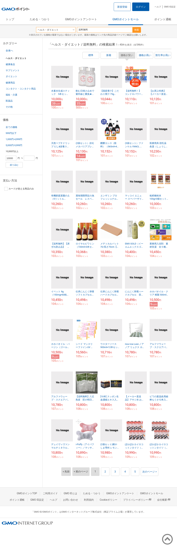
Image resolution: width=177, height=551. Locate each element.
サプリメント (13, 70)
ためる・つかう (40, 19)
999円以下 (11, 133)
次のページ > (149, 471)
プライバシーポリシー (137, 499)
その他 (9, 107)
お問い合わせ (70, 499)
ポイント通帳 (162, 19)
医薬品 (9, 100)
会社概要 (163, 499)
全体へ (9, 50)
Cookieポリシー (108, 499)
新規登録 (122, 6)
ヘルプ (158, 7)
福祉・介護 (11, 94)
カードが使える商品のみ (19, 189)
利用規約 (89, 499)
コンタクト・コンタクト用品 (21, 88)
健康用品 (10, 82)
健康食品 (10, 64)
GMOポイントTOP (27, 493)
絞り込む (14, 165)
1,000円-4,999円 (14, 139)
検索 (136, 29)
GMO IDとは (70, 493)
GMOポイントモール (125, 19)
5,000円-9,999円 (14, 145)
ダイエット (11, 76)
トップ (10, 19)
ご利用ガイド (50, 493)
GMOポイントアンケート (81, 19)
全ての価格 (11, 127)
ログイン (141, 6)
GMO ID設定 (170, 7)
